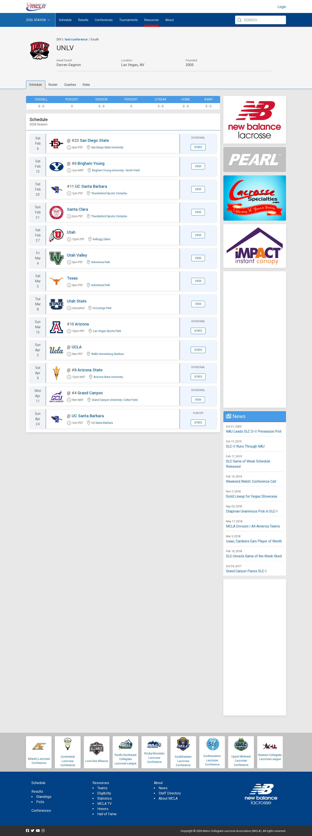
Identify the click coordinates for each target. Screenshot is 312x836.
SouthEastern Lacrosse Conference (183, 761)
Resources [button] (151, 20)
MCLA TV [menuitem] (104, 804)
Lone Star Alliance (96, 761)
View (198, 166)
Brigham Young (91, 163)
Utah (71, 232)
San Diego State (94, 140)
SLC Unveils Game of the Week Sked (254, 556)
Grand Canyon (90, 393)
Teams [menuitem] (102, 788)
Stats (86, 84)
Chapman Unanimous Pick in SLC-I (252, 511)
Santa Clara (77, 209)
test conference (76, 39)
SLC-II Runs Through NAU (245, 446)
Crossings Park (102, 308)
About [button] (169, 20)
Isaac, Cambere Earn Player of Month (254, 541)
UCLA (77, 347)
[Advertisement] (255, 339)
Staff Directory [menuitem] (170, 793)
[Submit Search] (239, 20)
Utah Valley (77, 255)
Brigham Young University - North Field (116, 170)
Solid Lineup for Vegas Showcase (251, 496)
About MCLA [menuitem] (168, 798)
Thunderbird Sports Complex (109, 193)
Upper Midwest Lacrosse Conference (241, 760)
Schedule (35, 84)
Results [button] (83, 20)
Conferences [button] (104, 20)
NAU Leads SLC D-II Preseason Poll (253, 431)
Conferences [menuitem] (41, 811)
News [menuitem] (163, 788)
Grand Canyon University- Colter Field (115, 399)
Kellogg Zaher (101, 239)
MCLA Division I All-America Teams (253, 526)
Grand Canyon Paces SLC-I (246, 571)
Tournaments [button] (128, 20)
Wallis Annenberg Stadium (107, 354)
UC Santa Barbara (91, 186)
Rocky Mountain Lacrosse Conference (154, 757)
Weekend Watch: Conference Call (251, 481)
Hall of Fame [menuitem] (107, 814)
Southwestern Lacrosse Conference (212, 760)
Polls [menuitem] (40, 802)
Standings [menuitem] (43, 797)
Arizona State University (108, 376)
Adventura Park (100, 262)
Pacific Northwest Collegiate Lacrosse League (125, 759)
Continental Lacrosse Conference (67, 761)
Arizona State (90, 370)
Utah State (76, 301)
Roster (53, 84)
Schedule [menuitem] (65, 20)
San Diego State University (107, 147)
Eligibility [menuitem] (104, 793)
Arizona (82, 324)
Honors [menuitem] (102, 809)
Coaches (70, 84)
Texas (72, 278)
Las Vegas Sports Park (107, 331)
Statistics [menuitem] (104, 798)
